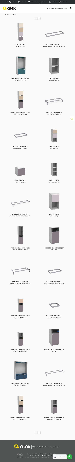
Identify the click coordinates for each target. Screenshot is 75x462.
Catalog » (37, 457)
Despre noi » (48, 457)
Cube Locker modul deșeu (20, 112)
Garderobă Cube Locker (20, 78)
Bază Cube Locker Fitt (54, 112)
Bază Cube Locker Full (54, 44)
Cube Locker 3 (54, 146)
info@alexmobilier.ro (37, 455)
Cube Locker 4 (20, 44)
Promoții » (32, 457)
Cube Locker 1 (20, 180)
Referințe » (42, 457)
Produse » (27, 457)
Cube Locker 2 (54, 78)
